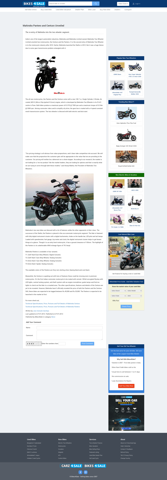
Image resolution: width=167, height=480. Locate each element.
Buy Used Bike (46, 9)
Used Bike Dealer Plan (95, 455)
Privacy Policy (128, 455)
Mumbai (29, 446)
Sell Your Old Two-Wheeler (126, 346)
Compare (128, 9)
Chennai (29, 449)
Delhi (28, 452)
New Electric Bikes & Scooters (126, 175)
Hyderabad (38, 443)
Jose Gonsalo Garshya (41, 311)
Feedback (129, 449)
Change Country (125, 458)
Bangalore (30, 443)
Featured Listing (94, 452)
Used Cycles (36, 458)
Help (122, 446)
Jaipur (37, 455)
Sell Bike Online (31, 9)
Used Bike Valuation (63, 9)
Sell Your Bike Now (126, 386)
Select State (123, 4)
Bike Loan (92, 9)
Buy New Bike (105, 9)
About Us (123, 443)
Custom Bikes (62, 458)
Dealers (117, 9)
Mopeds (60, 452)
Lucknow (34, 452)
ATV (59, 455)
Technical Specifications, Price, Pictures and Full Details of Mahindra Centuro (52, 304)
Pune (34, 446)
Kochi (35, 449)
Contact (123, 449)
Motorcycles (62, 446)
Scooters (61, 449)
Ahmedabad (30, 455)
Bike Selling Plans (94, 449)
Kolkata (29, 458)
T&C (122, 455)
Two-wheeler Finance (95, 443)
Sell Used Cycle (94, 458)
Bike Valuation (93, 446)
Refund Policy (125, 452)
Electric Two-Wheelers (65, 443)
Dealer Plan (79, 9)
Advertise (127, 446)
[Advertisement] (83, 18)
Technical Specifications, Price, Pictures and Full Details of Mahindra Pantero (52, 307)
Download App (131, 443)
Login (136, 4)
